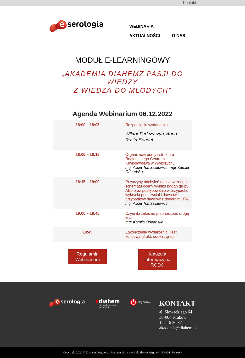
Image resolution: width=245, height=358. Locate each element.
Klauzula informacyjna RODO (158, 259)
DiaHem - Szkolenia (76, 26)
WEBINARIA (141, 26)
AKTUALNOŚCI (144, 35)
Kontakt (189, 3)
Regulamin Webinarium (87, 256)
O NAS (178, 35)
